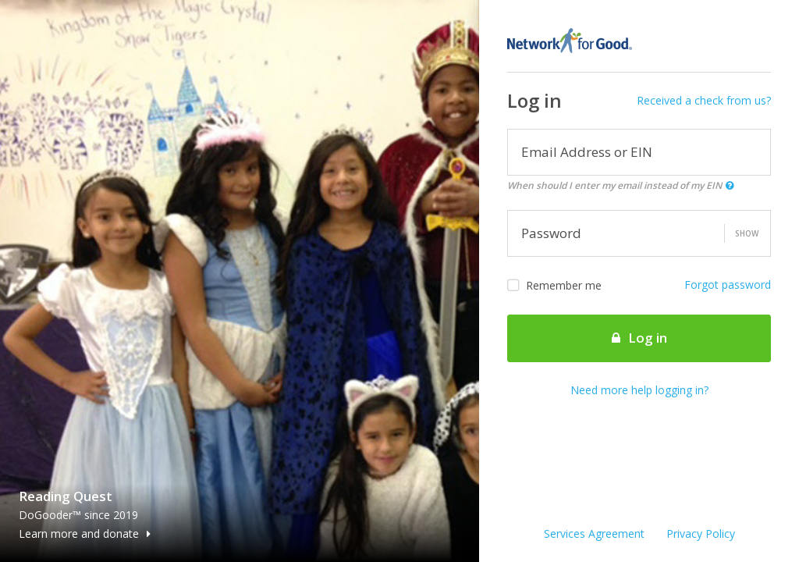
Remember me (554, 285)
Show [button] (746, 233)
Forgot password (727, 284)
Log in (639, 338)
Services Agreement (594, 533)
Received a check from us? (704, 100)
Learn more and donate (85, 533)
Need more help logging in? (639, 389)
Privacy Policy (700, 533)
